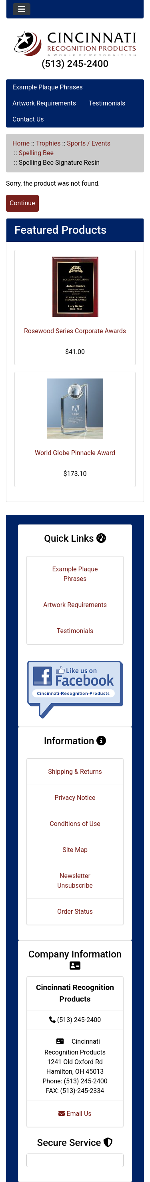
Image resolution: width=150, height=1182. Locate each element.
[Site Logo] (75, 43)
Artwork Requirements (44, 103)
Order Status (75, 911)
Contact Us (28, 119)
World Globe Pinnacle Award (75, 453)
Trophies (48, 143)
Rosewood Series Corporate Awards (75, 331)
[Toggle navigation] (21, 9)
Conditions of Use (75, 824)
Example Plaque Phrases (47, 87)
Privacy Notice (74, 797)
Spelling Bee (36, 153)
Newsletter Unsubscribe (75, 880)
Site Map (75, 850)
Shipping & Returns (75, 771)
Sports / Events (88, 143)
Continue (22, 203)
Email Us (74, 1113)
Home (21, 143)
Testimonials (107, 103)
